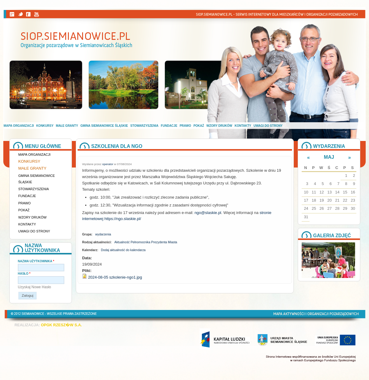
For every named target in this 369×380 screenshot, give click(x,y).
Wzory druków (220, 125)
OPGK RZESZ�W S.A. (61, 325)
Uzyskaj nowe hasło (34, 287)
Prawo (185, 125)
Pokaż (199, 125)
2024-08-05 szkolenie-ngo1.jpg (115, 277)
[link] (207, 212)
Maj (329, 157)
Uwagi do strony (268, 125)
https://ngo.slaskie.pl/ (122, 218)
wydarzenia (103, 234)
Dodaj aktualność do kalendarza (123, 250)
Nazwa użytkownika (36, 261)
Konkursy (44, 125)
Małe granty (67, 125)
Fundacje (169, 125)
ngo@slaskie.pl (207, 212)
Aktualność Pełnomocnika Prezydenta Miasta (145, 242)
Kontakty (243, 125)
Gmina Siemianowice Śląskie (104, 125)
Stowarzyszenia (144, 125)
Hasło (24, 273)
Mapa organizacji (19, 125)
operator (107, 164)
